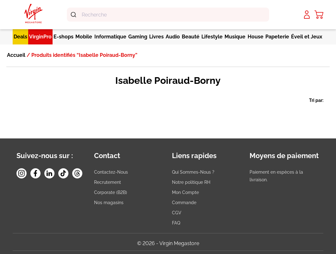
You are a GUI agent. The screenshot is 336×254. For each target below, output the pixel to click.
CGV (176, 212)
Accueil (16, 55)
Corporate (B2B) (110, 192)
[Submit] (74, 15)
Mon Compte (185, 192)
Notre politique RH (191, 182)
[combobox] (168, 15)
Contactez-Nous (111, 172)
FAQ (176, 222)
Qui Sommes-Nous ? (193, 172)
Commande (184, 202)
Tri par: (316, 100)
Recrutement (107, 182)
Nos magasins (109, 202)
